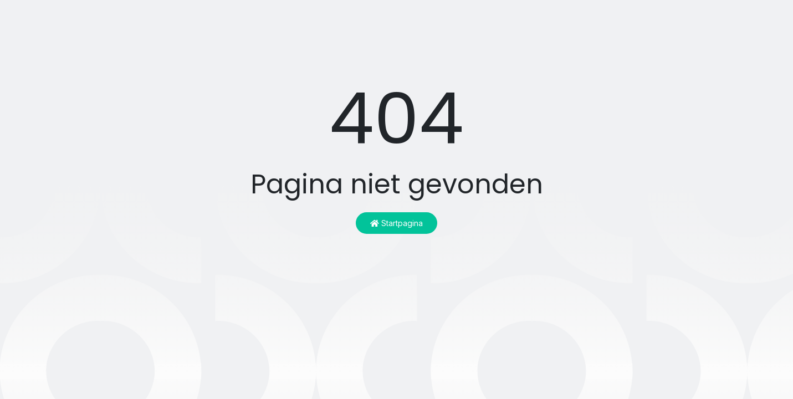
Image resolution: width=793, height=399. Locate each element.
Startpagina (396, 223)
